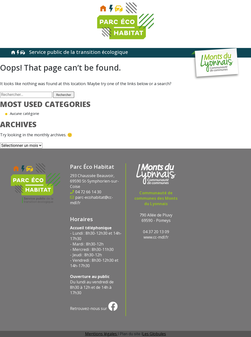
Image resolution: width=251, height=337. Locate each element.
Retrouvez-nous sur (94, 308)
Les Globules (154, 334)
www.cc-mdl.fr (156, 237)
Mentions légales (101, 334)
